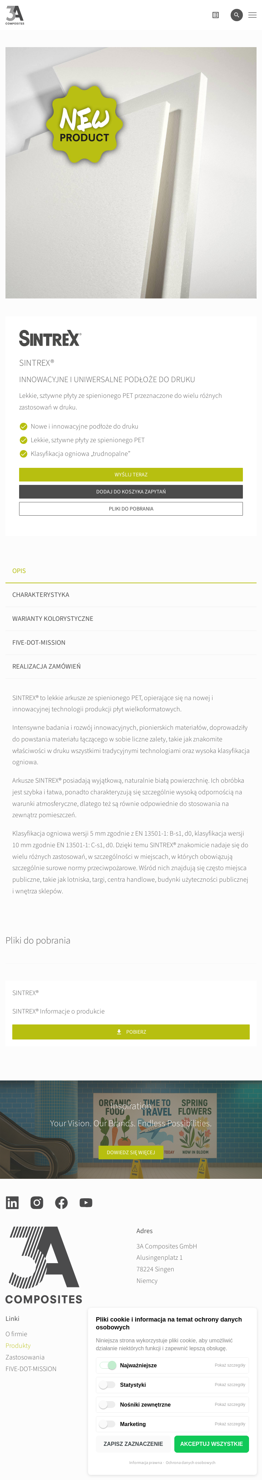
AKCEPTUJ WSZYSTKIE (211, 1444)
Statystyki (133, 1385)
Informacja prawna (145, 1463)
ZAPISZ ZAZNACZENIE (133, 1444)
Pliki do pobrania (131, 509)
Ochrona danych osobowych (191, 1463)
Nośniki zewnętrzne (145, 1405)
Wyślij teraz (131, 474)
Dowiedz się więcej (131, 1152)
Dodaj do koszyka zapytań (131, 491)
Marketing (133, 1424)
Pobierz (131, 1032)
